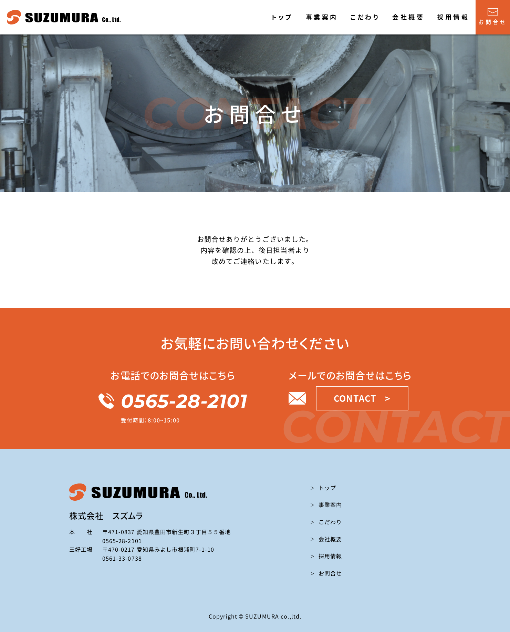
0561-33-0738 (122, 558)
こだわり (365, 17)
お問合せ (492, 17)
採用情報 (453, 17)
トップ (282, 17)
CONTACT (362, 398)
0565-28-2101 (172, 401)
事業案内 (322, 17)
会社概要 (408, 17)
